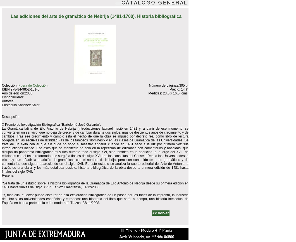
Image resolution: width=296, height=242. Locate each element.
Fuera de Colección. (33, 85)
